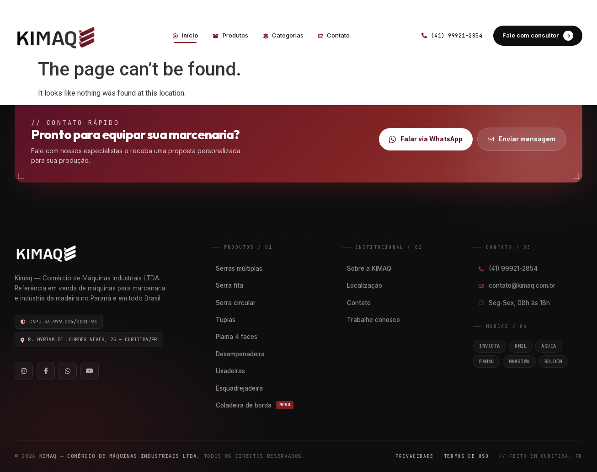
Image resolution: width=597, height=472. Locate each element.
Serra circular (236, 302)
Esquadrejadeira (239, 388)
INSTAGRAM (518, 8)
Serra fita (229, 285)
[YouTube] (89, 371)
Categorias (283, 35)
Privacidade (414, 456)
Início (185, 35)
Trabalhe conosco (373, 319)
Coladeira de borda (254, 405)
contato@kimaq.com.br (516, 286)
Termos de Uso (466, 456)
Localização (364, 285)
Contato (334, 35)
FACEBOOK (564, 8)
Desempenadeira (240, 354)
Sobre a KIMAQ (369, 268)
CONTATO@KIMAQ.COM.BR (227, 8)
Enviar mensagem (521, 139)
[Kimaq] (60, 35)
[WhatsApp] (68, 371)
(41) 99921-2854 (148, 8)
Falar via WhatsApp (426, 139)
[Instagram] (24, 371)
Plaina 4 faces (236, 336)
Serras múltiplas (239, 268)
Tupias (225, 319)
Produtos (230, 35)
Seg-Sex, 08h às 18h (514, 302)
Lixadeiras (230, 371)
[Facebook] (46, 371)
